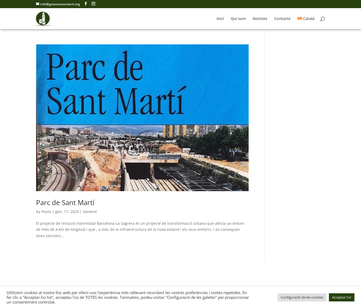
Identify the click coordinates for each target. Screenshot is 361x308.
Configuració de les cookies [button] (302, 297)
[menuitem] (305, 23)
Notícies (260, 19)
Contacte (282, 19)
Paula (46, 211)
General (90, 211)
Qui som (238, 19)
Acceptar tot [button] (341, 297)
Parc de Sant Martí (65, 202)
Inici (220, 19)
